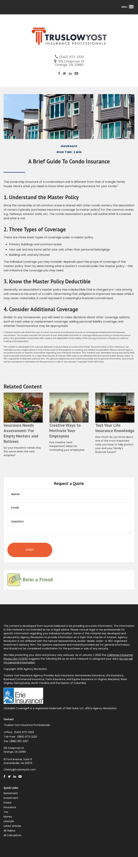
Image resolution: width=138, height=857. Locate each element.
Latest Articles (12, 826)
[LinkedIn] (72, 73)
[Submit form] (29, 550)
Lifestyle (9, 821)
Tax (6, 812)
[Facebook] (60, 73)
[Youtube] (78, 73)
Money (8, 816)
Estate (8, 802)
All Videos (9, 830)
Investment (11, 798)
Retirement (11, 793)
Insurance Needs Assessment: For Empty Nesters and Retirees (21, 433)
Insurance (10, 807)
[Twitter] (66, 73)
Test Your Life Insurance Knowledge (114, 427)
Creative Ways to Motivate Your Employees (65, 430)
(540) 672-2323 (71, 57)
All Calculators (12, 835)
